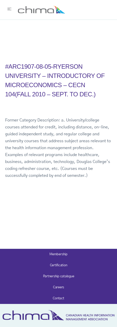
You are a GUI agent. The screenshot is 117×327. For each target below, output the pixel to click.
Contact (58, 298)
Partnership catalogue (58, 276)
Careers (58, 287)
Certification (58, 265)
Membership (58, 254)
